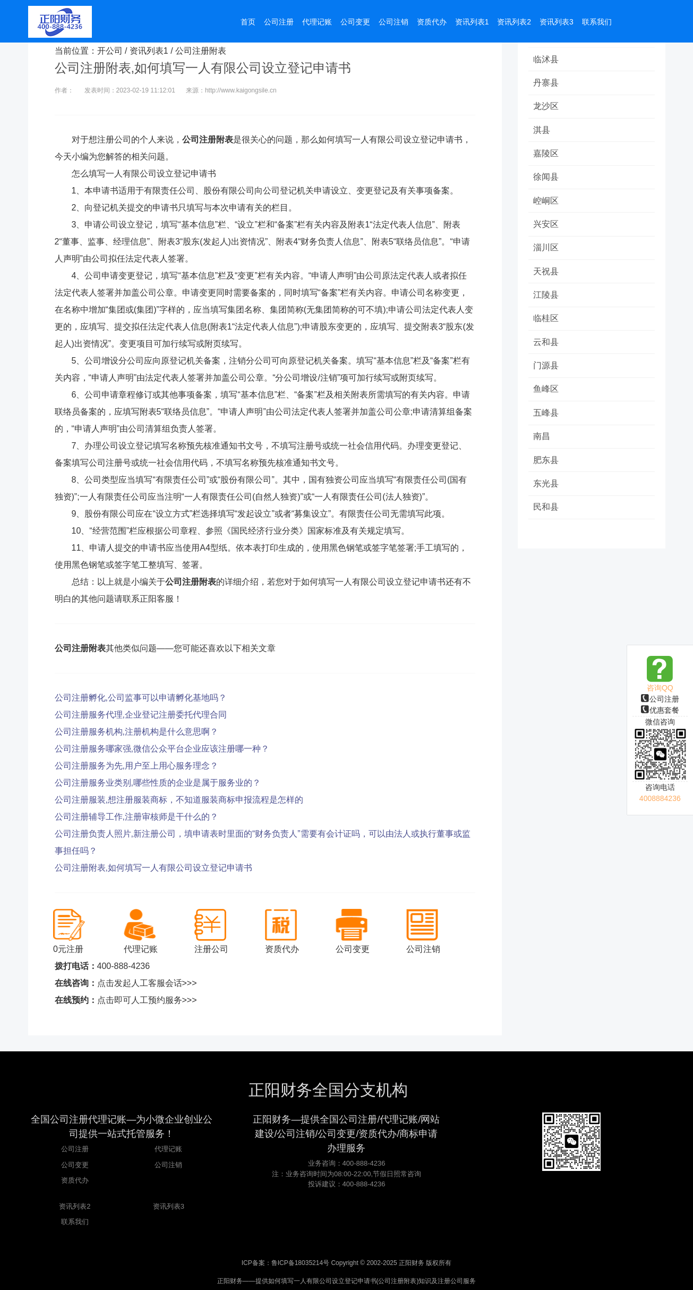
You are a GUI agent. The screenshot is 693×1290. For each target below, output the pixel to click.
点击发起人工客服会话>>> (147, 983)
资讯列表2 (74, 1206)
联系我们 (75, 1222)
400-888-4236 (123, 966)
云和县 (546, 346)
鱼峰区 (546, 394)
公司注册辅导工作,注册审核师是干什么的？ (136, 816)
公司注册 (660, 699)
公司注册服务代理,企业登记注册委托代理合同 (141, 714)
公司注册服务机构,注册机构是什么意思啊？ (136, 731)
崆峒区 (546, 202)
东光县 (546, 489)
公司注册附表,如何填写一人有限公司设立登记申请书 (153, 867)
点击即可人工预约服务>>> (147, 1000)
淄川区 (546, 250)
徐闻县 (546, 178)
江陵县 (546, 298)
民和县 (546, 513)
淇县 (542, 131)
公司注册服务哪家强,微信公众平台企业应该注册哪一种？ (162, 748)
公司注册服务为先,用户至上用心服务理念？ (136, 765)
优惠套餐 (660, 710)
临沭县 (546, 59)
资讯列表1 (149, 50)
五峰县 (546, 418)
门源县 (546, 370)
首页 (248, 22)
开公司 (110, 50)
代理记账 (168, 1149)
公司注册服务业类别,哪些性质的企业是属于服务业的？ (158, 782)
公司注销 (168, 1165)
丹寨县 (546, 83)
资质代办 (75, 1180)
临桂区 (546, 322)
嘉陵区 (546, 154)
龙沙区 (546, 107)
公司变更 (75, 1165)
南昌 (542, 441)
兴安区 (546, 226)
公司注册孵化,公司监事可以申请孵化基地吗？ (141, 697)
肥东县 (546, 465)
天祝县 (546, 274)
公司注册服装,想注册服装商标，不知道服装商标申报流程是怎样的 (179, 799)
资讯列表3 (168, 1206)
